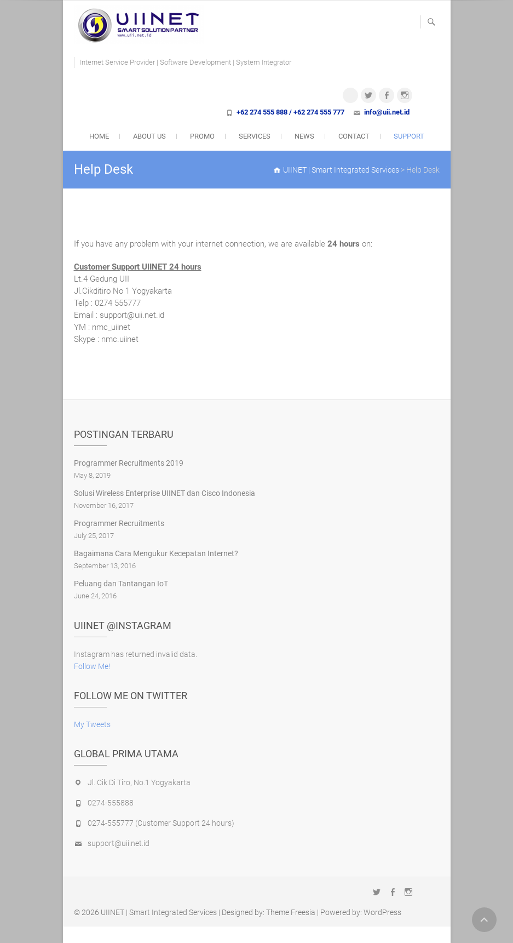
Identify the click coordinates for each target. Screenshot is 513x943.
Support (409, 136)
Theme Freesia (290, 912)
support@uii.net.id (118, 843)
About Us (149, 136)
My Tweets (92, 724)
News (304, 136)
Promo (202, 136)
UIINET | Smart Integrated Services (159, 912)
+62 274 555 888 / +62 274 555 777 (290, 112)
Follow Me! (92, 666)
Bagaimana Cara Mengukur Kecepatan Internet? (156, 553)
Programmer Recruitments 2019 (128, 463)
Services (254, 136)
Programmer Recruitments (119, 523)
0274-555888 (111, 802)
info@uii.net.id (387, 112)
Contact (354, 136)
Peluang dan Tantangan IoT (121, 583)
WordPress (382, 912)
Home (99, 136)
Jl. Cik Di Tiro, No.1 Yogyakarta (139, 782)
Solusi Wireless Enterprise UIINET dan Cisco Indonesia (164, 493)
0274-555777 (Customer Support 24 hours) (161, 823)
